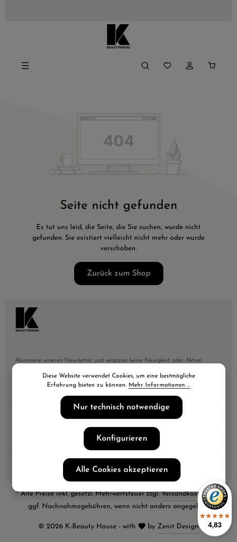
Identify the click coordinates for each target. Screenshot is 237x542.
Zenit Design (178, 526)
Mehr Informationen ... (159, 387)
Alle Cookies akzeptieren (122, 472)
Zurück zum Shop (119, 273)
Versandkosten (184, 494)
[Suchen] (145, 66)
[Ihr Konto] (190, 66)
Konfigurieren (121, 441)
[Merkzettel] (167, 66)
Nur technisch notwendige (121, 409)
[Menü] (25, 66)
